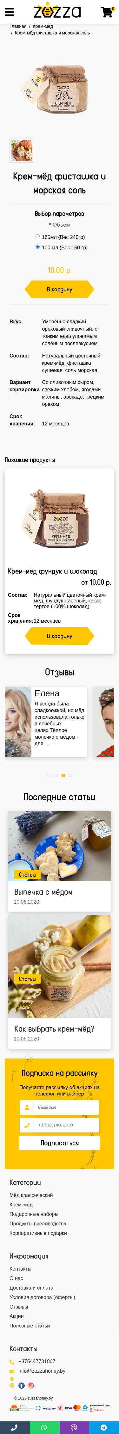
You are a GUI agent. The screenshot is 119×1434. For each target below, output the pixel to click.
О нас (16, 1278)
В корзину (59, 289)
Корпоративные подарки (38, 1233)
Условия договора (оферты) (42, 1297)
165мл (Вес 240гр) (60, 237)
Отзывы (19, 1306)
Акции (17, 1316)
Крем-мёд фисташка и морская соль (52, 32)
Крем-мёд (43, 26)
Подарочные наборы (34, 1214)
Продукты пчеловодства (38, 1223)
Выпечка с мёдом (43, 891)
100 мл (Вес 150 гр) (62, 247)
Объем (61, 225)
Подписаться (60, 1143)
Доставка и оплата (31, 1288)
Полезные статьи (30, 1325)
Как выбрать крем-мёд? (54, 1028)
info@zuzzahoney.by (41, 1371)
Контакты (20, 1269)
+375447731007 (36, 1361)
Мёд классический (31, 1195)
